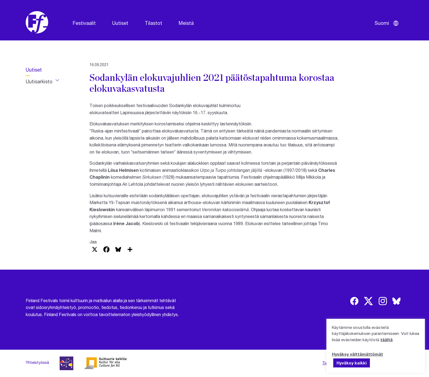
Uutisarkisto (39, 81)
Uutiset (120, 23)
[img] (354, 301)
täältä (386, 339)
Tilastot (153, 23)
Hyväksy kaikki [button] (352, 362)
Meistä (186, 23)
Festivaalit (84, 23)
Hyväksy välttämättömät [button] (357, 354)
